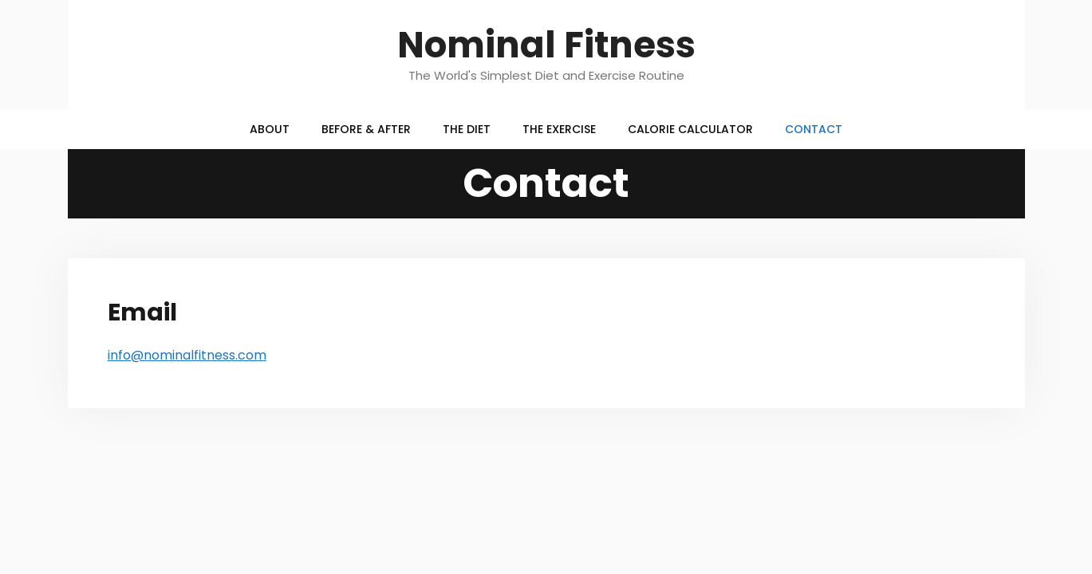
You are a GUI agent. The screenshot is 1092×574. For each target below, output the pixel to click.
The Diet (467, 129)
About (270, 129)
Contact (813, 129)
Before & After (366, 129)
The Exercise (559, 129)
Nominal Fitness (546, 45)
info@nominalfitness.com (187, 355)
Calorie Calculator (690, 129)
